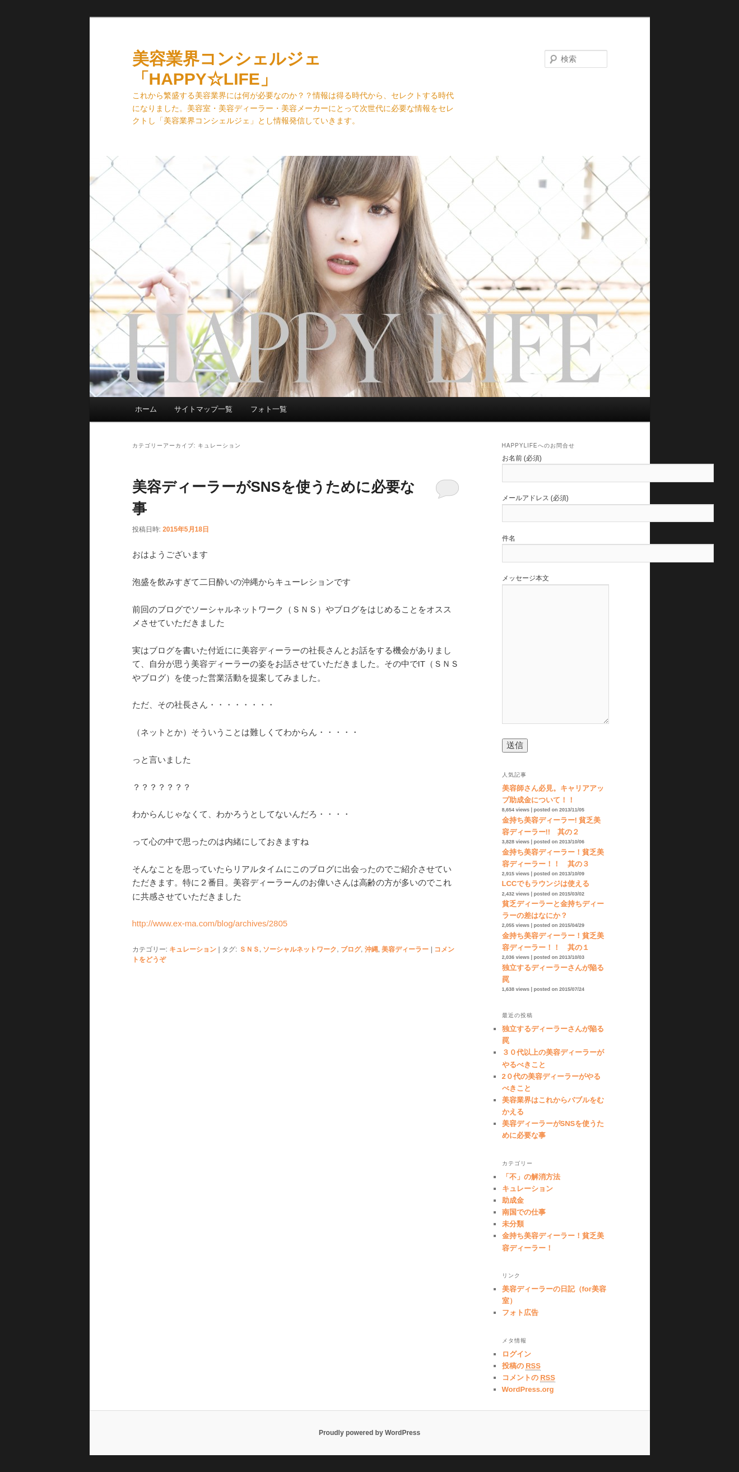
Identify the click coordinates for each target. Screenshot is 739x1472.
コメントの (528, 1377)
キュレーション (192, 949)
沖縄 (371, 949)
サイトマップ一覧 (203, 409)
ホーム (146, 409)
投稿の (521, 1366)
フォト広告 (520, 1312)
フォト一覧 (268, 409)
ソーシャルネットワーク (300, 949)
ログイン (516, 1354)
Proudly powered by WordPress (369, 1433)
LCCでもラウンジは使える (546, 883)
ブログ (351, 949)
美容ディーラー (405, 949)
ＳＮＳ (249, 949)
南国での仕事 (524, 1212)
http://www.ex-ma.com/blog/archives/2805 (210, 923)
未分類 (513, 1224)
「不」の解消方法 (531, 1177)
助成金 (513, 1200)
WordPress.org (528, 1389)
